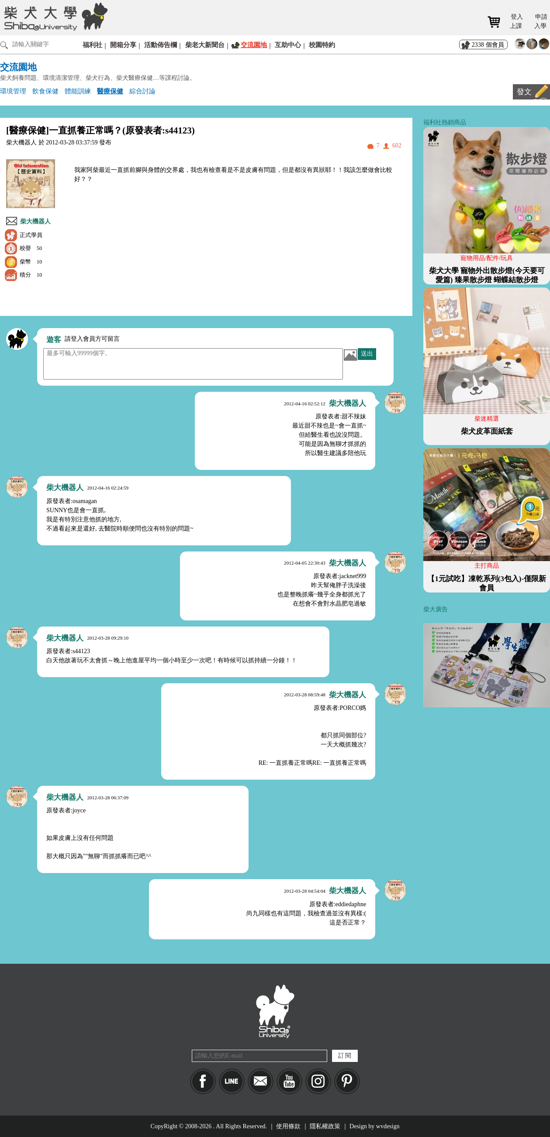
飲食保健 (45, 91)
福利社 (92, 44)
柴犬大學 (54, 16)
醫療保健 (110, 91)
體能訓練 (78, 91)
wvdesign (388, 1126)
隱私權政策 (325, 1126)
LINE (232, 1081)
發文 (524, 92)
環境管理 (13, 91)
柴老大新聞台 (205, 44)
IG (318, 1081)
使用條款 (288, 1126)
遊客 (53, 340)
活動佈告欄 (160, 44)
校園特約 (322, 44)
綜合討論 (142, 91)
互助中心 (288, 44)
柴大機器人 (35, 221)
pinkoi (347, 1081)
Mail (261, 1081)
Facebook (203, 1081)
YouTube (289, 1081)
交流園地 (254, 44)
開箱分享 (123, 44)
